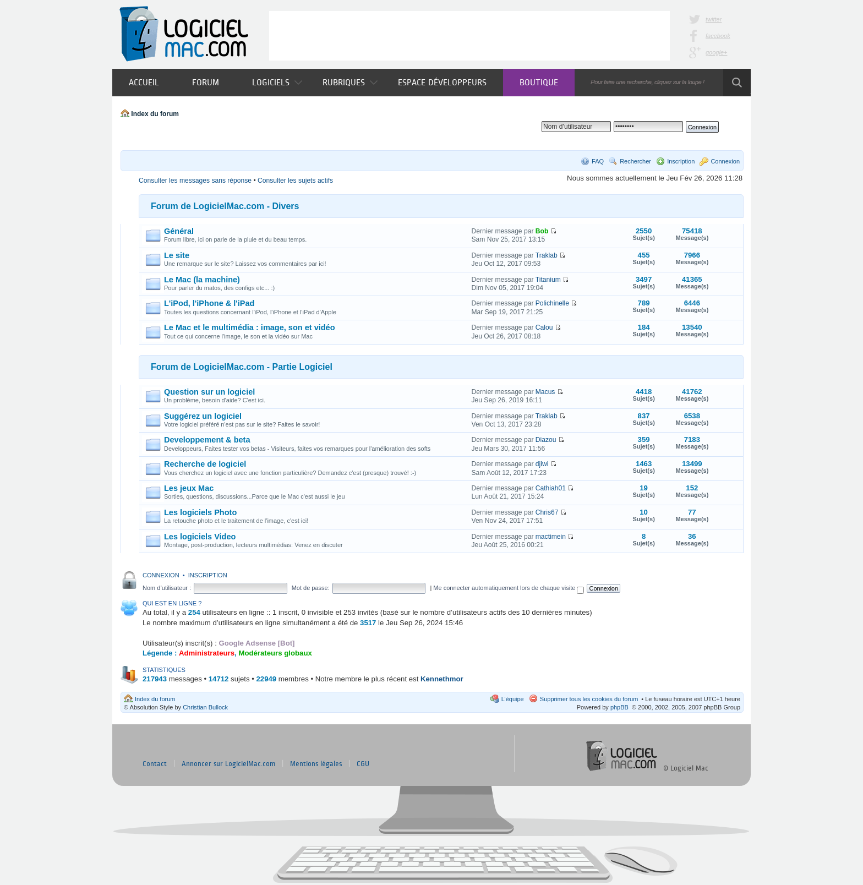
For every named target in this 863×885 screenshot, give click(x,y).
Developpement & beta (207, 439)
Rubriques (350, 82)
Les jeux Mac (189, 488)
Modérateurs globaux (275, 653)
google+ (716, 52)
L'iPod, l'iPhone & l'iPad (209, 303)
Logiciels (277, 82)
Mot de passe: (311, 587)
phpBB (619, 707)
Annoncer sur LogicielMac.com (228, 764)
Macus (545, 392)
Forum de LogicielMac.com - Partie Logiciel (241, 367)
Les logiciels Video (200, 536)
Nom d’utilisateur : (167, 587)
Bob (542, 231)
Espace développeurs (442, 82)
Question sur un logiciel (209, 391)
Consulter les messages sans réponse (195, 180)
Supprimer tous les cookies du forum (589, 699)
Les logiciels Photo (200, 512)
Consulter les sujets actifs (295, 180)
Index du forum (155, 114)
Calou (544, 327)
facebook (718, 35)
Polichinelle (552, 303)
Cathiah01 (551, 488)
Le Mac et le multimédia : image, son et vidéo (249, 327)
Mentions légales (316, 764)
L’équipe (512, 699)
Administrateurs (206, 653)
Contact (155, 764)
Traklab (547, 255)
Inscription (681, 161)
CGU (363, 764)
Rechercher (635, 161)
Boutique (539, 82)
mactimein (551, 536)
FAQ (598, 161)
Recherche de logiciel (205, 464)
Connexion (725, 161)
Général (179, 231)
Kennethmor (441, 679)
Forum (205, 82)
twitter (714, 19)
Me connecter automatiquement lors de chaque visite (508, 587)
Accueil (144, 82)
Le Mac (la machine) (202, 279)
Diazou (546, 440)
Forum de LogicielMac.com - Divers (225, 206)
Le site (176, 255)
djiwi (542, 464)
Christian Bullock (205, 707)
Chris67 (547, 512)
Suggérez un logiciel (203, 416)
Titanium (548, 279)
